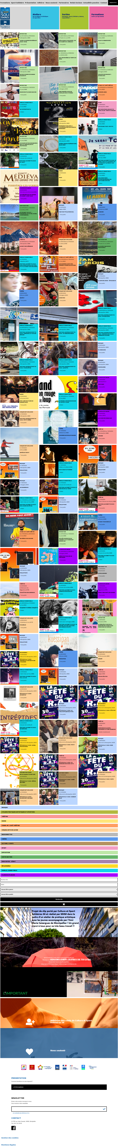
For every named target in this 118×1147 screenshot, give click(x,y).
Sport (4, 848)
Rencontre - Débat (9, 861)
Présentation (30, 2)
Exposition (6, 852)
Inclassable (6, 866)
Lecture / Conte (7, 843)
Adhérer (40, 2)
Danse (4, 821)
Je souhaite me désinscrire (21, 1113)
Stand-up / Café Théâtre (11, 825)
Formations (5, 2)
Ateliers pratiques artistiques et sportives (18, 812)
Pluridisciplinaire (8, 875)
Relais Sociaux (76, 2)
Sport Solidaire (17, 2)
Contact (103, 2)
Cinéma (4, 839)
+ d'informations (18, 1087)
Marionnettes (7, 834)
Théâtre (5, 816)
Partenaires (64, 2)
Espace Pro (113, 2)
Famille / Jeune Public (9, 870)
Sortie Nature (7, 857)
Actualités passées (91, 2)
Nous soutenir (52, 2)
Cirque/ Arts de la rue (10, 830)
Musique (5, 807)
